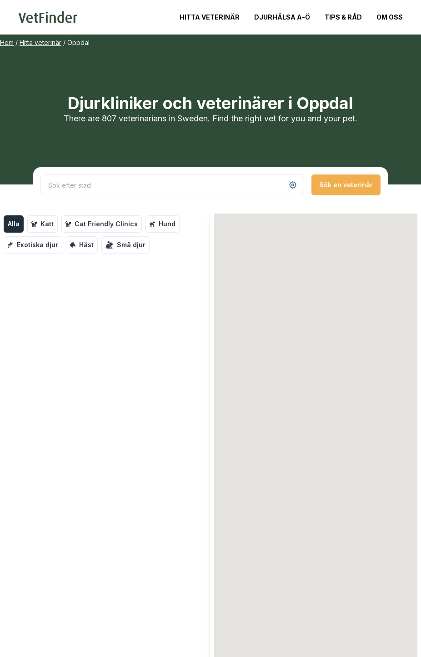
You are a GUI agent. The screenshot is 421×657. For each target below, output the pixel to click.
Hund (162, 224)
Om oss (389, 17)
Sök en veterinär (346, 185)
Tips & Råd (343, 17)
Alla (14, 224)
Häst (82, 245)
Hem (7, 42)
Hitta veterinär (210, 17)
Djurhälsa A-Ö (282, 17)
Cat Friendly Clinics (101, 224)
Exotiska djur (33, 245)
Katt (42, 224)
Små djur (125, 245)
